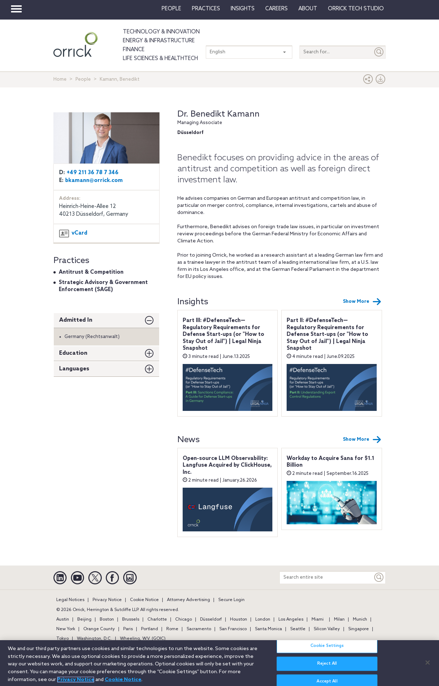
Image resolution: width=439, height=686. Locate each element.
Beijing (84, 619)
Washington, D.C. (94, 638)
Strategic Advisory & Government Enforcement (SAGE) (103, 286)
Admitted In (75, 320)
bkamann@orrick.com (94, 180)
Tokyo (62, 638)
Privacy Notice (107, 599)
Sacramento (199, 629)
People (171, 9)
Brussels (130, 619)
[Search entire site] (326, 577)
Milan (339, 619)
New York (65, 629)
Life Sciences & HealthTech (160, 58)
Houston (238, 619)
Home (60, 79)
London (262, 619)
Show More (362, 301)
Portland (149, 629)
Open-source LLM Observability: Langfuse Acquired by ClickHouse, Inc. (227, 465)
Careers (276, 9)
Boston (107, 619)
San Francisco (233, 629)
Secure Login (231, 599)
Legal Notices (70, 599)
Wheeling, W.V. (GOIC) (143, 638)
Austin (62, 619)
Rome (172, 629)
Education (73, 353)
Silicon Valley (327, 629)
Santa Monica (268, 629)
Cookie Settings (327, 650)
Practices (206, 9)
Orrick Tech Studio (356, 9)
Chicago (183, 619)
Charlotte (157, 619)
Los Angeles (290, 619)
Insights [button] (243, 9)
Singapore (358, 629)
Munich (360, 619)
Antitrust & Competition (91, 272)
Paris (128, 629)
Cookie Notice (144, 599)
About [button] (307, 9)
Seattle (297, 629)
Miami (318, 619)
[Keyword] (379, 577)
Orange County (99, 629)
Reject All (327, 667)
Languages (74, 368)
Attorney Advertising (188, 599)
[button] (368, 81)
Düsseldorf (211, 619)
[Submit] (379, 52)
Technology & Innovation (161, 32)
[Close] (427, 666)
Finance (134, 50)
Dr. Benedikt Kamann (218, 114)
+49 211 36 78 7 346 (93, 173)
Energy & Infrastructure (159, 41)
